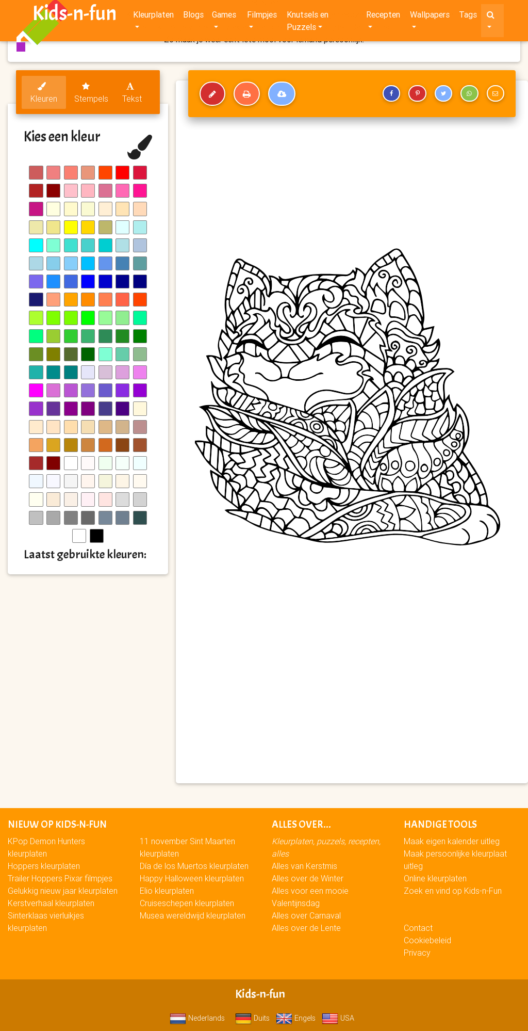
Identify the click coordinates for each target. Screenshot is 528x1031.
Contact (418, 928)
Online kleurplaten (435, 878)
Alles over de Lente (306, 928)
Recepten (383, 16)
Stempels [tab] (91, 93)
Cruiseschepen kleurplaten (187, 903)
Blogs (193, 16)
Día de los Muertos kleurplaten (194, 866)
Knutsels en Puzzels (307, 22)
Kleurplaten (153, 16)
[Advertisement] (352, 701)
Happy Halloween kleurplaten (192, 878)
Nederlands (197, 1018)
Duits (252, 1018)
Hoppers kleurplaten (44, 866)
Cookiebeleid (427, 940)
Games (224, 16)
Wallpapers (430, 16)
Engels (296, 1018)
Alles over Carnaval (306, 915)
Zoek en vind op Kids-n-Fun (453, 890)
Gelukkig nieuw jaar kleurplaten (63, 890)
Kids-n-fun (74, 15)
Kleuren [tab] (43, 93)
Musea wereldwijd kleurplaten (192, 915)
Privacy (417, 952)
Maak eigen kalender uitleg (452, 841)
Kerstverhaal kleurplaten (51, 903)
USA (338, 1018)
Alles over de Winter (307, 878)
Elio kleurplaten (167, 890)
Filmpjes (262, 16)
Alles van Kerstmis (304, 866)
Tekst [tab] (132, 93)
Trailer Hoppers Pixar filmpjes (60, 878)
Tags (468, 16)
